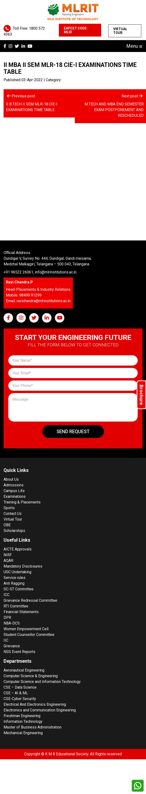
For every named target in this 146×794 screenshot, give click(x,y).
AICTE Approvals (18, 549)
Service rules (14, 577)
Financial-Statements (21, 612)
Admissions (14, 485)
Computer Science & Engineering (31, 676)
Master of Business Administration (32, 727)
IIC (6, 640)
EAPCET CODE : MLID (76, 30)
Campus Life (14, 491)
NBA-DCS (12, 623)
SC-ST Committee (18, 589)
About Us (11, 479)
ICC (6, 594)
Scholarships (14, 530)
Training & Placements (22, 502)
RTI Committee (16, 606)
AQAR (8, 560)
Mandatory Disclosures (23, 566)
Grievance (12, 646)
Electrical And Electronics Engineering (35, 704)
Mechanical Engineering (23, 733)
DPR (7, 617)
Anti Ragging (14, 583)
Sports (9, 508)
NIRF (8, 555)
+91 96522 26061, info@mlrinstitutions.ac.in (40, 272)
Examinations (15, 496)
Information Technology (23, 721)
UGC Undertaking (17, 572)
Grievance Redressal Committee (30, 600)
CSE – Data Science (20, 687)
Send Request (73, 431)
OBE (7, 525)
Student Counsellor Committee (29, 634)
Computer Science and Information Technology (42, 681)
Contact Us (13, 513)
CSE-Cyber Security (20, 698)
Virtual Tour (120, 31)
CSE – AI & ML (16, 693)
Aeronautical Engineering (24, 670)
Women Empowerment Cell (26, 629)
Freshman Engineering (22, 716)
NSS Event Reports (19, 651)
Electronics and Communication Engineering (40, 710)
